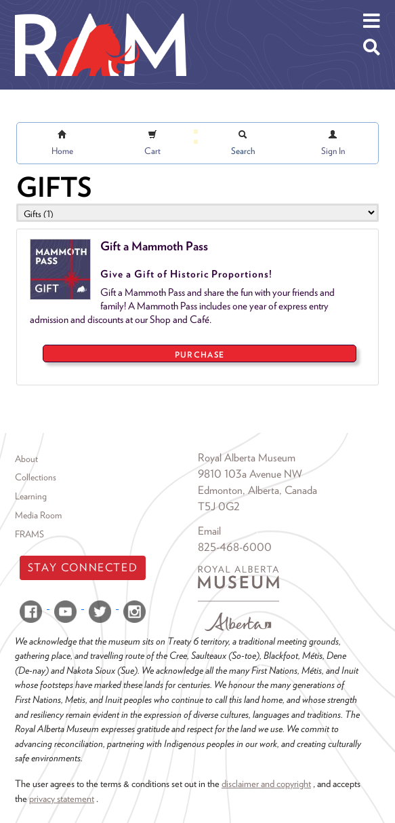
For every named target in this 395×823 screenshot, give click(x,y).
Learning (31, 496)
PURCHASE (199, 354)
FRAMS (29, 534)
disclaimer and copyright (266, 783)
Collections (35, 477)
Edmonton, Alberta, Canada (257, 490)
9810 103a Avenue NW (250, 473)
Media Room (38, 515)
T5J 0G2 (219, 506)
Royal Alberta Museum (246, 457)
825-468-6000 (235, 547)
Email (209, 530)
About (26, 458)
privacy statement (61, 798)
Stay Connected (83, 567)
